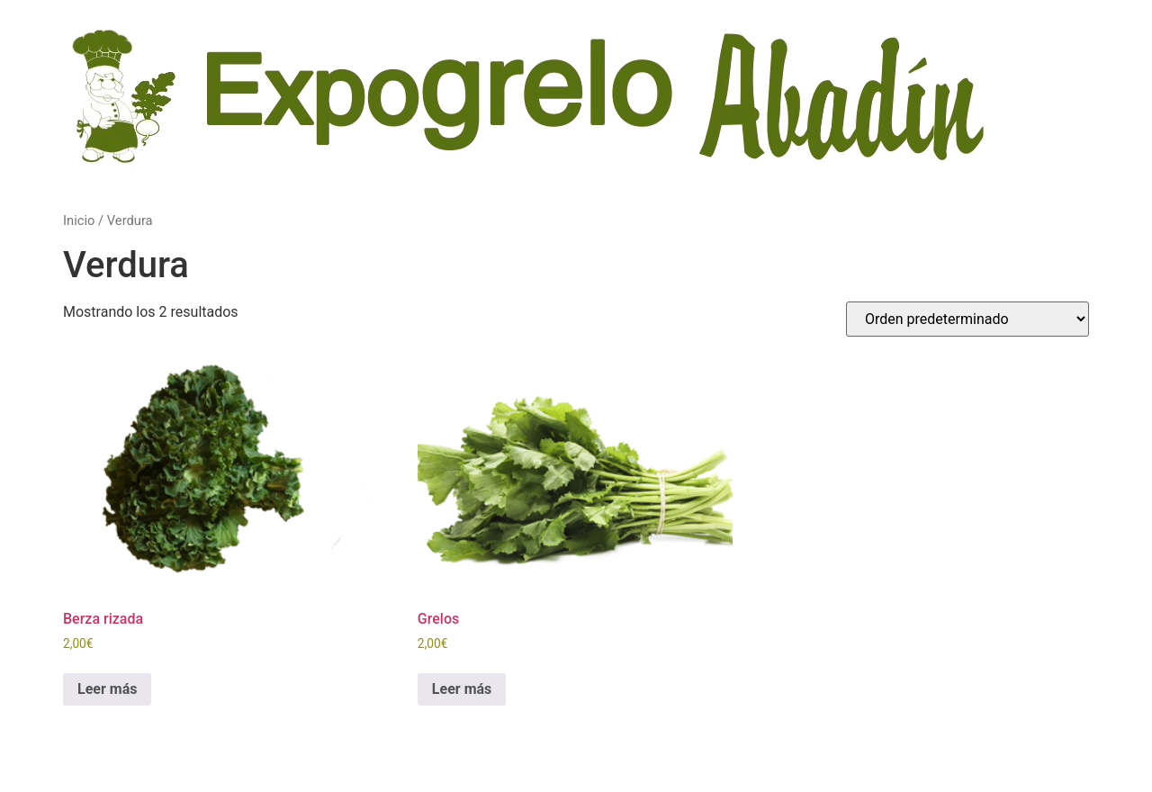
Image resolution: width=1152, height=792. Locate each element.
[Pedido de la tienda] (967, 319)
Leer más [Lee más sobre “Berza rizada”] (107, 689)
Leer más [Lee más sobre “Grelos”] (461, 689)
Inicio (78, 220)
